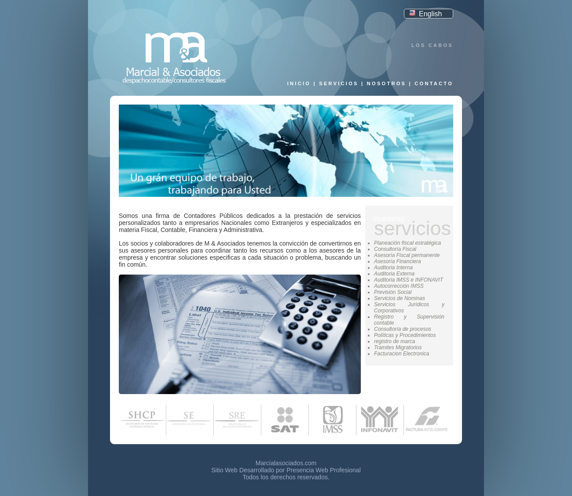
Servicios (338, 83)
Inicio (299, 83)
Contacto (433, 83)
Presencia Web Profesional (323, 470)
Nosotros (386, 83)
